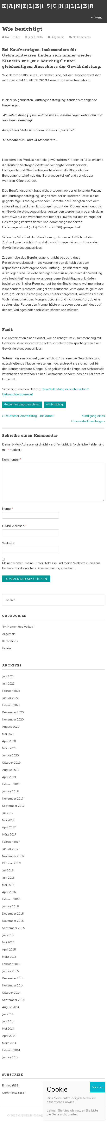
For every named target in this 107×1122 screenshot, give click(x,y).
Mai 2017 (8, 820)
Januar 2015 (10, 971)
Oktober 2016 (11, 863)
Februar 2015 (11, 964)
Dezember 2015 (13, 913)
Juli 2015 (7, 935)
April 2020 (9, 741)
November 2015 (13, 921)
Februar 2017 (11, 842)
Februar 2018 (11, 784)
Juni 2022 (8, 683)
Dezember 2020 (13, 712)
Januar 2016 (10, 906)
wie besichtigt (55, 404)
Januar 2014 (10, 1057)
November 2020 (13, 719)
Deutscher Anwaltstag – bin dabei (28, 416)
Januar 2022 (10, 698)
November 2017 (13, 798)
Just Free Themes (88, 1115)
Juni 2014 (8, 1021)
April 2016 (9, 892)
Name (7, 509)
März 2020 (9, 748)
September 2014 (13, 1000)
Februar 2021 (11, 705)
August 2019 (10, 770)
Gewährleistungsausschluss (22, 404)
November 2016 (13, 856)
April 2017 (9, 827)
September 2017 (13, 806)
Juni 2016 (8, 877)
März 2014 (9, 1043)
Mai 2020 (8, 734)
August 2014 (10, 1007)
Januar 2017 (10, 849)
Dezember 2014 (13, 978)
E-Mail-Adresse (14, 526)
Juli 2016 (7, 870)
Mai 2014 (8, 1028)
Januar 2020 (10, 755)
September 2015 (13, 928)
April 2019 (9, 777)
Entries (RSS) (10, 1085)
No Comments (82, 37)
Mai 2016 (8, 885)
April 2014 (9, 1036)
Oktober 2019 (11, 762)
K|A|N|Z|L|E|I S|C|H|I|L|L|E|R (48, 6)
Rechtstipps (10, 641)
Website (8, 543)
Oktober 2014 (11, 992)
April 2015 (9, 949)
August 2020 (10, 726)
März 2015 (9, 957)
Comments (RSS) (13, 1092)
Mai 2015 (8, 942)
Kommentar (11, 459)
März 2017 (9, 834)
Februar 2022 (11, 691)
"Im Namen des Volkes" (18, 626)
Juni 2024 (8, 676)
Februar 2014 (11, 1050)
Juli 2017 (7, 813)
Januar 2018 (10, 791)
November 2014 (13, 985)
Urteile (6, 648)
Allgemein (58, 37)
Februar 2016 (11, 899)
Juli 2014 (7, 1014)
